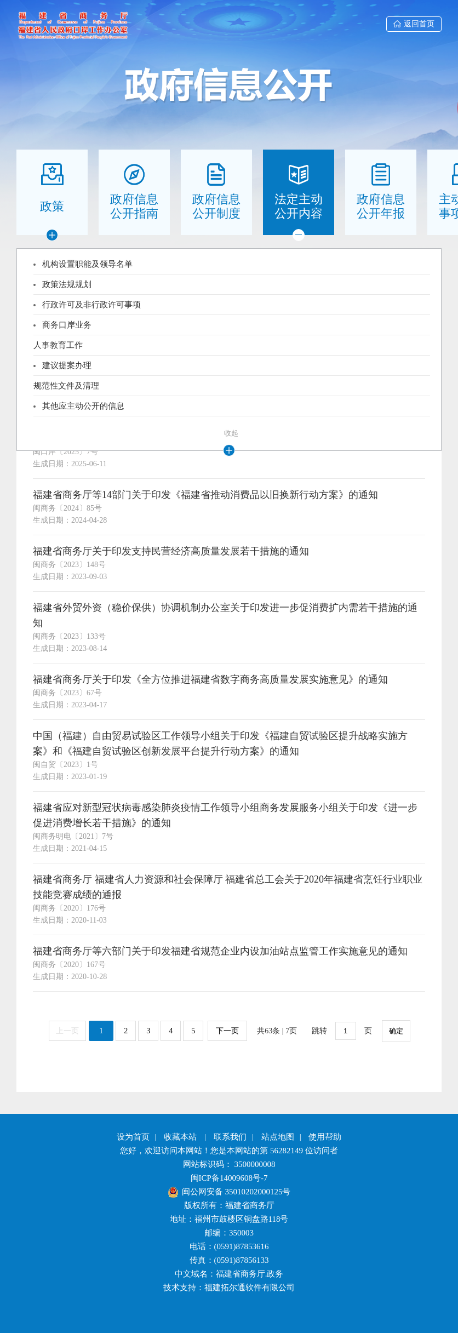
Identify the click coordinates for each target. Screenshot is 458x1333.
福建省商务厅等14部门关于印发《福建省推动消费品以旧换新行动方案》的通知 (205, 494)
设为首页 (133, 1136)
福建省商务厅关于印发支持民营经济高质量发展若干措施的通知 (171, 551)
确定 (396, 1031)
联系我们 (230, 1136)
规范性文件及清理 (66, 385)
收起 (231, 433)
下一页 (227, 1031)
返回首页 (413, 24)
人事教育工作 (58, 345)
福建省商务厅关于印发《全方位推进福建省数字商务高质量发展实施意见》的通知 (210, 679)
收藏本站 (180, 1136)
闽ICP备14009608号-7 (229, 1178)
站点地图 (277, 1136)
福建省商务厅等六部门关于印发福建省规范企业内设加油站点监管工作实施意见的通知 (220, 951)
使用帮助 (324, 1136)
